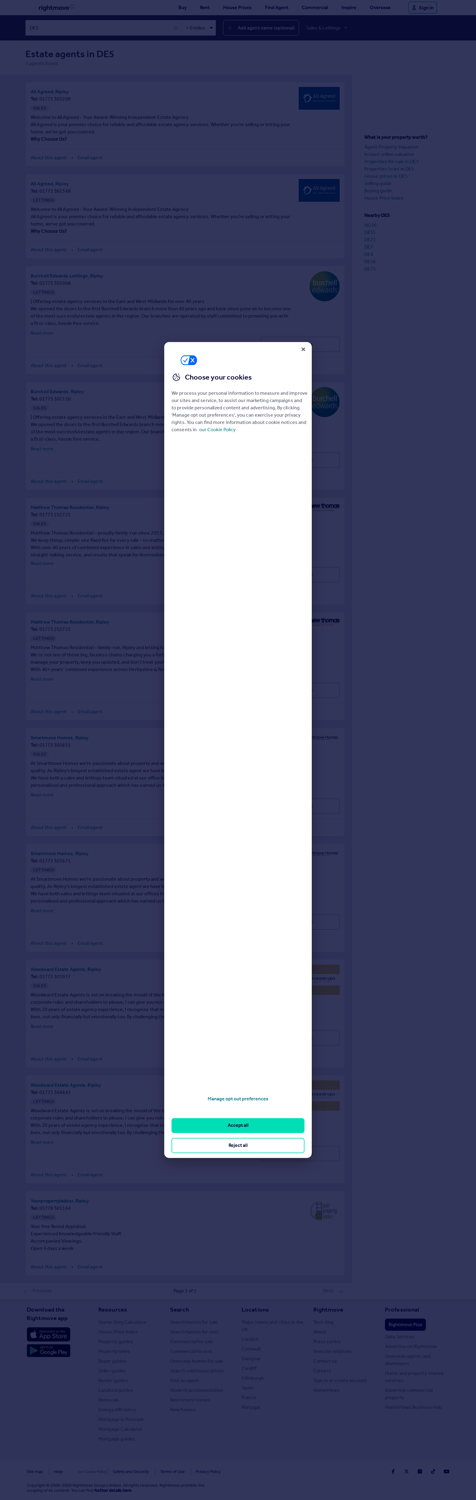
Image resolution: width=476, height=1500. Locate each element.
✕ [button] (175, 28)
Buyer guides (112, 1361)
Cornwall (251, 1348)
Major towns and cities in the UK (273, 1325)
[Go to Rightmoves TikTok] (433, 1471)
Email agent (90, 157)
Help (58, 1471)
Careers (322, 1370)
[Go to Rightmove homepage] (57, 7)
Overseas (380, 7)
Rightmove (328, 1309)
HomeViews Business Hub (413, 1407)
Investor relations (332, 1351)
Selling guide (378, 183)
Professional (402, 1309)
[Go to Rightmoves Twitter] (406, 1471)
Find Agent (276, 7)
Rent (205, 7)
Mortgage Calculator (120, 1429)
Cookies (81, 1471)
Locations (255, 1309)
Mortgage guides (116, 1438)
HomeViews (326, 1390)
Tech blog (323, 1322)
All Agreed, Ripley (50, 91)
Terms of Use (159, 1471)
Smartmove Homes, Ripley (59, 737)
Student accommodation (196, 1390)
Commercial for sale (191, 1341)
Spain (248, 1387)
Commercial (315, 7)
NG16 (370, 225)
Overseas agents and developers (408, 1359)
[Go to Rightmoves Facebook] (393, 1471)
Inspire (349, 7)
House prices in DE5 (386, 176)
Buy (182, 7)
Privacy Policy (195, 1471)
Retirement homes (190, 1399)
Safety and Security (118, 1471)
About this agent (49, 157)
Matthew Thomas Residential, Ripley (70, 507)
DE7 (368, 246)
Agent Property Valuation (391, 147)
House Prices (237, 7)
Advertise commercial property (409, 1393)
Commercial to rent (191, 1351)
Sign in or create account (340, 1380)
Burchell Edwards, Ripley (57, 391)
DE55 (370, 232)
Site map (35, 1471)
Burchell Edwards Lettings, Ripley (67, 275)
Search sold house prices (197, 1370)
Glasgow (251, 1358)
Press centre (327, 1341)
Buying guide (378, 190)
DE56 (370, 261)
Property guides (115, 1341)
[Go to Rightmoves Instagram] (420, 1471)
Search (179, 1309)
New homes (183, 1409)
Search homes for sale (194, 1322)
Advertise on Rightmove (411, 1346)
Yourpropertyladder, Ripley (60, 1200)
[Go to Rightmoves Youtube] (446, 1471)
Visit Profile (300, 344)
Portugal (251, 1407)
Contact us (325, 1361)
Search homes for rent (194, 1331)
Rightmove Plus (405, 1324)
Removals (108, 1399)
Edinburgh (253, 1378)
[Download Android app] (48, 1351)
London (250, 1339)
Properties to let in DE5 (389, 168)
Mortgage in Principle (121, 1419)
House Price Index (383, 198)
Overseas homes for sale (196, 1361)
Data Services (400, 1336)
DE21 (370, 239)
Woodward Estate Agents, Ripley (66, 969)
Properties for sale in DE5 (391, 161)
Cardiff (249, 1368)
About (320, 1331)
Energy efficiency (117, 1409)
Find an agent (184, 1380)
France (249, 1397)
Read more (42, 332)
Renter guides (113, 1380)
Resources (112, 1309)
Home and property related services (414, 1376)
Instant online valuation (389, 154)
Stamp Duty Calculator (122, 1322)
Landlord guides (115, 1390)
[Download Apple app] (48, 1334)
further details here (112, 1490)
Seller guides (112, 1370)
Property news (114, 1351)
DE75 (370, 268)
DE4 (368, 254)
